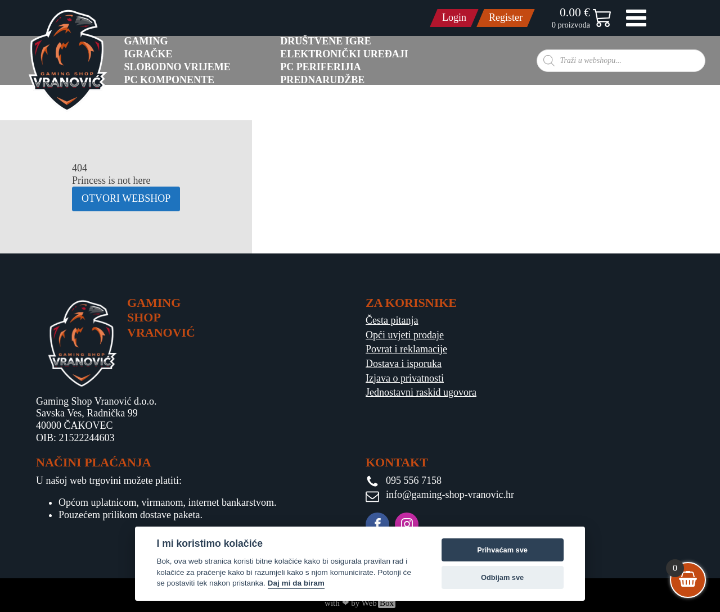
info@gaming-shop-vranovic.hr (450, 494)
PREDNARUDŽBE (322, 80)
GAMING (146, 41)
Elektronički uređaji (344, 54)
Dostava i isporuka (404, 363)
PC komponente (169, 80)
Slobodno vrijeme (177, 67)
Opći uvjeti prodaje (405, 335)
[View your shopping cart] (688, 580)
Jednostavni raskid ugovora (421, 392)
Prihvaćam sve (502, 550)
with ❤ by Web (360, 603)
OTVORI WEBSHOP (126, 198)
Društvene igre (325, 41)
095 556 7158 (414, 480)
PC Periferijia (320, 67)
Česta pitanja (392, 320)
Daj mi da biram (296, 583)
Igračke (148, 54)
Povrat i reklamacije (406, 349)
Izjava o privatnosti (405, 378)
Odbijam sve (502, 577)
